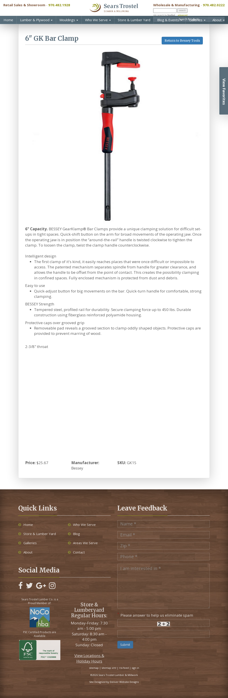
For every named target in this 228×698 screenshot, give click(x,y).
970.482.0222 (214, 5)
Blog (74, 533)
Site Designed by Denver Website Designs (114, 682)
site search (158, 15)
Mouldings (68, 20)
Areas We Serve (83, 543)
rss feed (124, 667)
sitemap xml (109, 667)
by (169, 15)
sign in (135, 667)
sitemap (94, 667)
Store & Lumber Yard (134, 20)
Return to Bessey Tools (182, 41)
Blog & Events (169, 20)
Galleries (197, 20)
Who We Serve (98, 20)
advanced (182, 15)
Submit (125, 644)
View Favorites (224, 91)
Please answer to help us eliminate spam (155, 615)
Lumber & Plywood (36, 20)
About (218, 20)
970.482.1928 (59, 5)
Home (8, 20)
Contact (76, 552)
